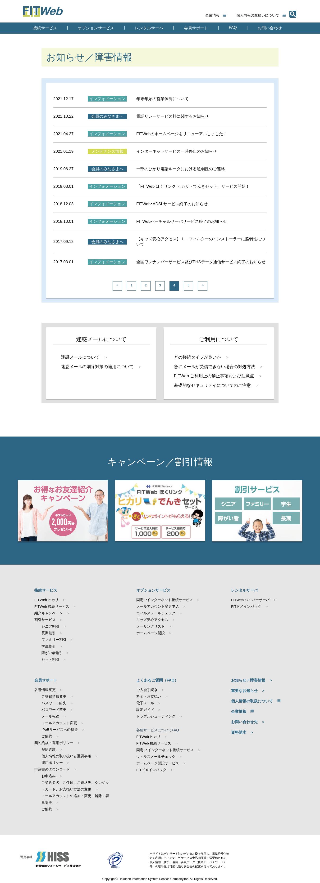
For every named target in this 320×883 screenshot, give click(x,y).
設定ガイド (145, 710)
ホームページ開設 (150, 633)
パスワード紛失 (53, 703)
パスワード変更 (53, 710)
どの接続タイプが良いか (197, 357)
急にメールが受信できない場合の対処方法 (214, 366)
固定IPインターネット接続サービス (164, 600)
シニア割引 (50, 626)
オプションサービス (96, 28)
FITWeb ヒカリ (46, 600)
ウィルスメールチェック (155, 613)
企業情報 (212, 15)
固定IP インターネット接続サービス (165, 750)
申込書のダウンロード (52, 769)
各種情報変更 (45, 690)
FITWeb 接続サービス (51, 606)
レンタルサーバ (149, 28)
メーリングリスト (150, 626)
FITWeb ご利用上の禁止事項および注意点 (214, 376)
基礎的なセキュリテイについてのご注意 (212, 385)
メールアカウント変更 (59, 723)
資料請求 (238, 732)
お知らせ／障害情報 (248, 680)
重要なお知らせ (244, 691)
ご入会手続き (147, 690)
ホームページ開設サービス (157, 763)
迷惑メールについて (80, 357)
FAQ (233, 27)
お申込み (48, 776)
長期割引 (48, 633)
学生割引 (48, 646)
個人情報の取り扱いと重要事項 (66, 756)
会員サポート (196, 28)
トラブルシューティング (155, 716)
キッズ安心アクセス (152, 620)
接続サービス (45, 28)
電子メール (145, 703)
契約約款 (48, 749)
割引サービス (45, 620)
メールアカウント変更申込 (157, 606)
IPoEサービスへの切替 (59, 729)
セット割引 (50, 659)
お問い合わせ (270, 28)
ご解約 (46, 736)
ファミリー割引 (53, 640)
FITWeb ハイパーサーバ (250, 600)
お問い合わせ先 (244, 722)
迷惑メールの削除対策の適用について (97, 366)
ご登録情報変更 (53, 696)
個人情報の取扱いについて (258, 15)
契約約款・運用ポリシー (53, 743)
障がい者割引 (52, 653)
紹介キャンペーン (48, 613)
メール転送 (50, 716)
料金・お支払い (148, 696)
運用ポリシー (52, 763)
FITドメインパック (246, 606)
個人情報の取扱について (252, 701)
